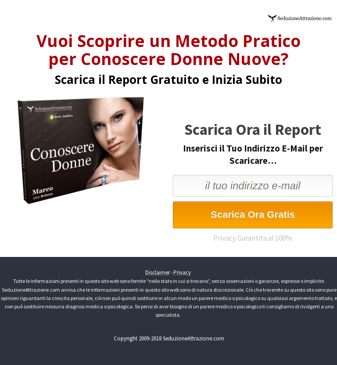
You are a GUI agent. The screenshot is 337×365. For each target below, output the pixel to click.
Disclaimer (157, 272)
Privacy (182, 272)
